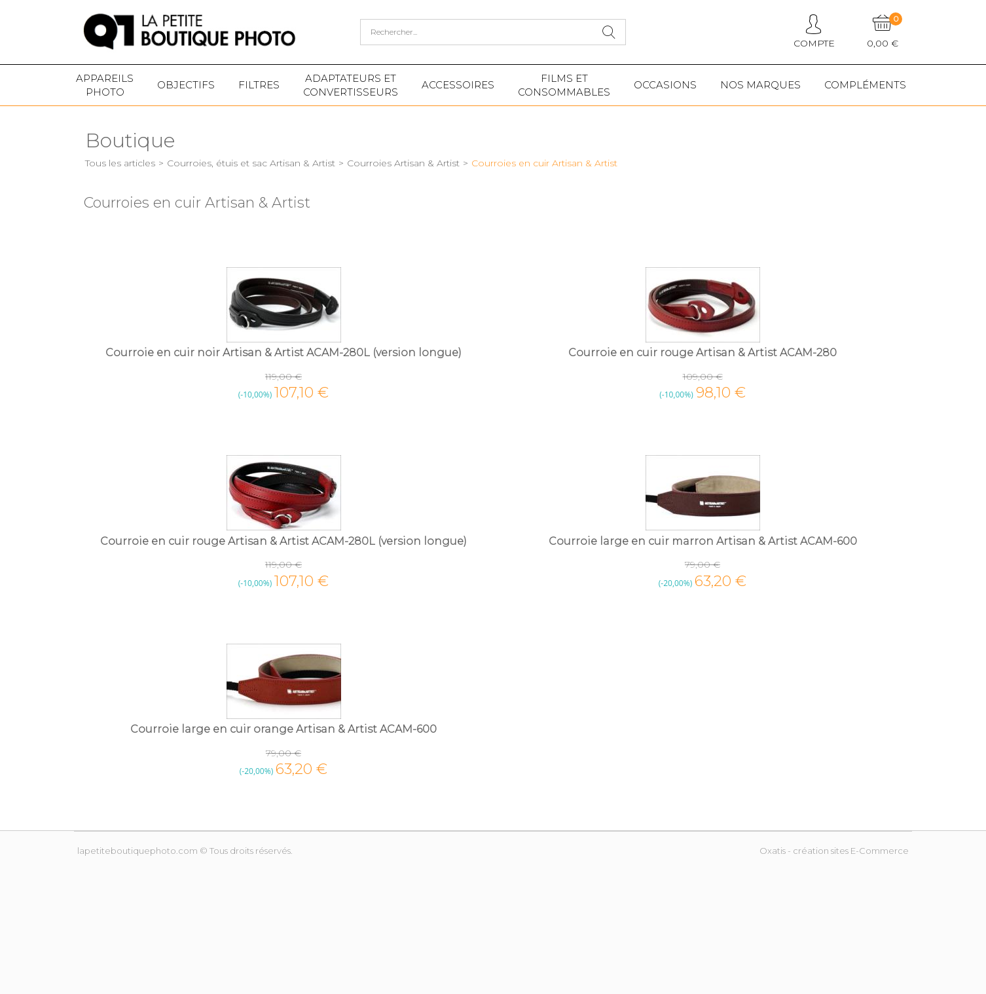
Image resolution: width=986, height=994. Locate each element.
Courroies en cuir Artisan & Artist (544, 163)
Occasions (665, 85)
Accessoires (458, 85)
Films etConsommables (564, 85)
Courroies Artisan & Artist (403, 163)
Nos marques (760, 85)
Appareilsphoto (105, 85)
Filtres (259, 85)
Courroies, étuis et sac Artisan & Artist (251, 163)
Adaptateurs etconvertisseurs (350, 85)
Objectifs (186, 85)
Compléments (865, 85)
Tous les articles (120, 163)
